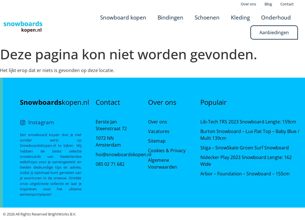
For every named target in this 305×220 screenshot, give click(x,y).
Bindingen (170, 17)
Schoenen (207, 17)
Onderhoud (276, 17)
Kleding (240, 17)
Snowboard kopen (123, 17)
